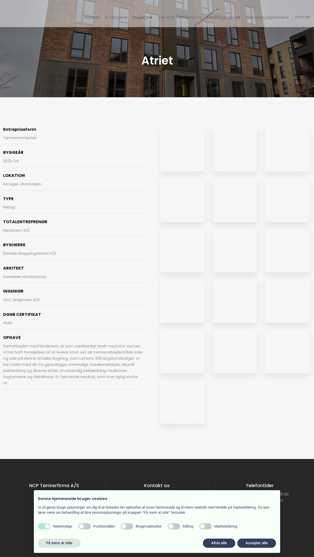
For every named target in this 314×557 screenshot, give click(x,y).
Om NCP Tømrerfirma (179, 17)
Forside (92, 17)
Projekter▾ (143, 17)
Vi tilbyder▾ (116, 17)
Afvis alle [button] (219, 543)
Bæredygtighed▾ (223, 17)
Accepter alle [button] (257, 543)
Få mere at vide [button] (59, 543)
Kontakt (303, 16)
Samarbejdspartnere (267, 17)
